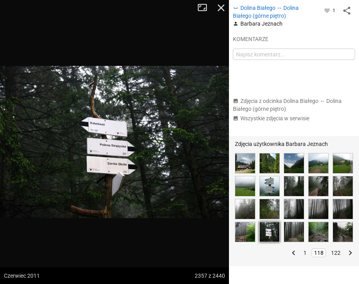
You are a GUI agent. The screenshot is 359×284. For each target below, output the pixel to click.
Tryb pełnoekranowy (205, 8)
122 (335, 253)
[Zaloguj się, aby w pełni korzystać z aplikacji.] (328, 10)
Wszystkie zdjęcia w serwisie (271, 118)
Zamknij (221, 8)
